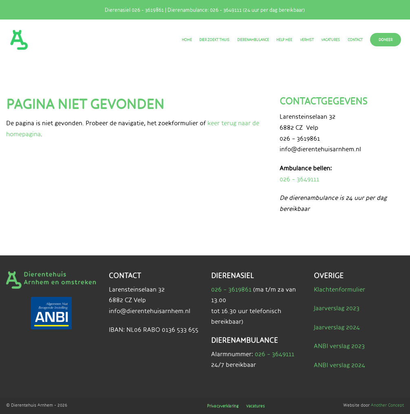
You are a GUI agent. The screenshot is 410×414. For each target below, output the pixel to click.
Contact (355, 39)
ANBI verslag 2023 (339, 346)
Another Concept (387, 405)
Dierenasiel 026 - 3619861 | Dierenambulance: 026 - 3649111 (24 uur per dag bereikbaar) (201, 9)
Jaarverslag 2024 (337, 327)
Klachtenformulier (339, 289)
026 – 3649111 (299, 179)
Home (187, 39)
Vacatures (330, 39)
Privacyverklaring (228, 406)
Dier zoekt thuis (214, 39)
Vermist (307, 39)
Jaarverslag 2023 (336, 308)
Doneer (385, 39)
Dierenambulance (253, 39)
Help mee (284, 39)
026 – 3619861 (231, 289)
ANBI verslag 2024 (339, 365)
